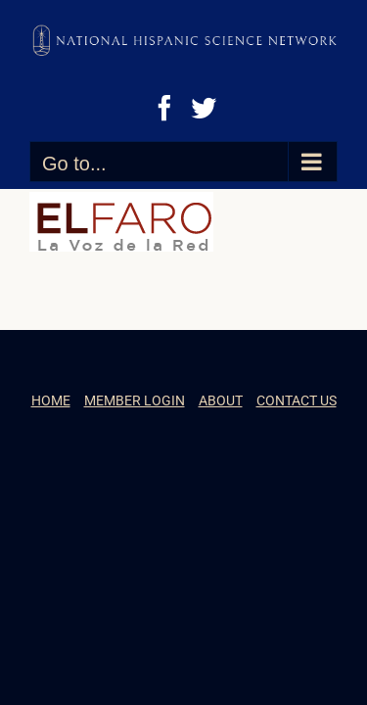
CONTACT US (296, 449)
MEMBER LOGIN (134, 449)
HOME (50, 449)
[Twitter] (203, 107)
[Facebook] (164, 107)
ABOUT (221, 449)
